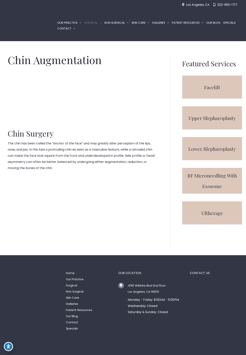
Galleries (158, 23)
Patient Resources (186, 23)
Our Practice (67, 23)
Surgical (91, 23)
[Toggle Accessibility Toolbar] (8, 346)
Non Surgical (114, 23)
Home (70, 273)
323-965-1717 (225, 4)
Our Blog (213, 23)
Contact (64, 28)
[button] (212, 87)
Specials (229, 23)
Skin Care (138, 23)
